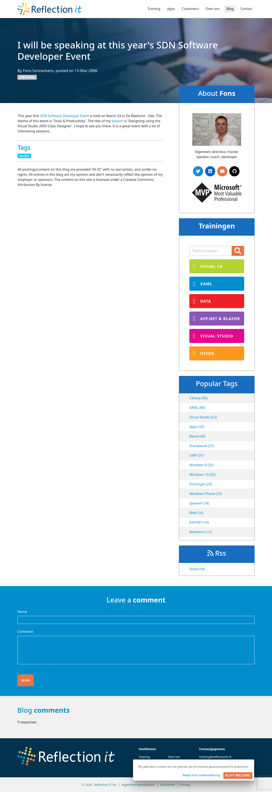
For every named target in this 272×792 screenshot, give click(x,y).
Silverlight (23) (200, 484)
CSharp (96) (198, 398)
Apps (170, 9)
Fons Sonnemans (38, 70)
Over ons (212, 9)
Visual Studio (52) (203, 417)
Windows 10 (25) (202, 474)
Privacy (185, 785)
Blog (229, 9)
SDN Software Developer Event (64, 115)
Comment (25, 631)
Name (22, 611)
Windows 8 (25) (201, 465)
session (117, 121)
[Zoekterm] (210, 251)
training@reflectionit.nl (215, 757)
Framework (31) (201, 445)
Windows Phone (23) (205, 493)
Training (152, 9)
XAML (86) (197, 407)
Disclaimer (167, 785)
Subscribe (197, 569)
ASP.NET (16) (199, 522)
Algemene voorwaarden (138, 785)
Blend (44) (197, 436)
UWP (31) (196, 455)
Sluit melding (238, 775)
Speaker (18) (199, 503)
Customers (189, 9)
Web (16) (196, 512)
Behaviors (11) (200, 532)
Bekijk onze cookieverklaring (201, 775)
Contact (246, 9)
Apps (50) (196, 426)
